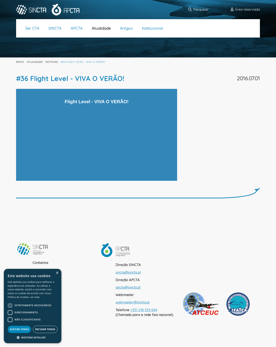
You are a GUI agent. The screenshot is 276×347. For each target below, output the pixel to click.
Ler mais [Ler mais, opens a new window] (35, 297)
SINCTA (55, 28)
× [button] (57, 273)
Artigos (126, 28)
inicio (20, 62)
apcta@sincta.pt (128, 287)
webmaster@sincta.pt (133, 302)
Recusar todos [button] (45, 329)
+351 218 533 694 (143, 310)
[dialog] (32, 306)
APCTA (77, 28)
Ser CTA (32, 28)
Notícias (52, 62)
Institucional (152, 28)
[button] (33, 337)
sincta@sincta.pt (128, 272)
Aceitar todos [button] (19, 329)
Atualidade (101, 28)
